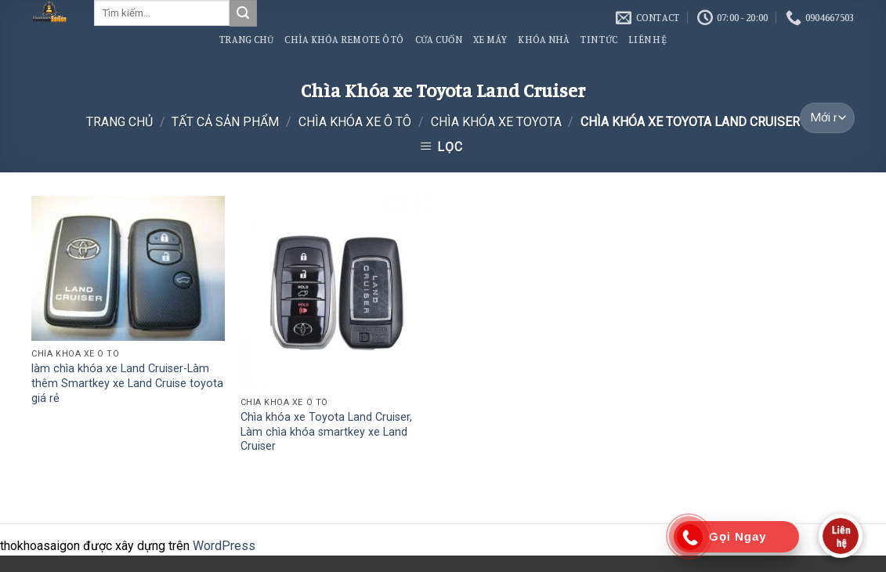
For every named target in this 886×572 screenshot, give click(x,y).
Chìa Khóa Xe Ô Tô (354, 121)
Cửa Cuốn (438, 39)
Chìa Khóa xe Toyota (496, 121)
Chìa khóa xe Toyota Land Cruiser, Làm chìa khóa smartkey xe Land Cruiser (326, 432)
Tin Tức (598, 39)
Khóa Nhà (544, 39)
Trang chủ (119, 121)
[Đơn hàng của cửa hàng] (827, 118)
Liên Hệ (647, 39)
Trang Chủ (246, 39)
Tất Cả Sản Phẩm (225, 121)
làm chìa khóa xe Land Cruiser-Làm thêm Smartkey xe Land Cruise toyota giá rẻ (127, 383)
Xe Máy (490, 39)
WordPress (224, 545)
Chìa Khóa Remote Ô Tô (343, 39)
